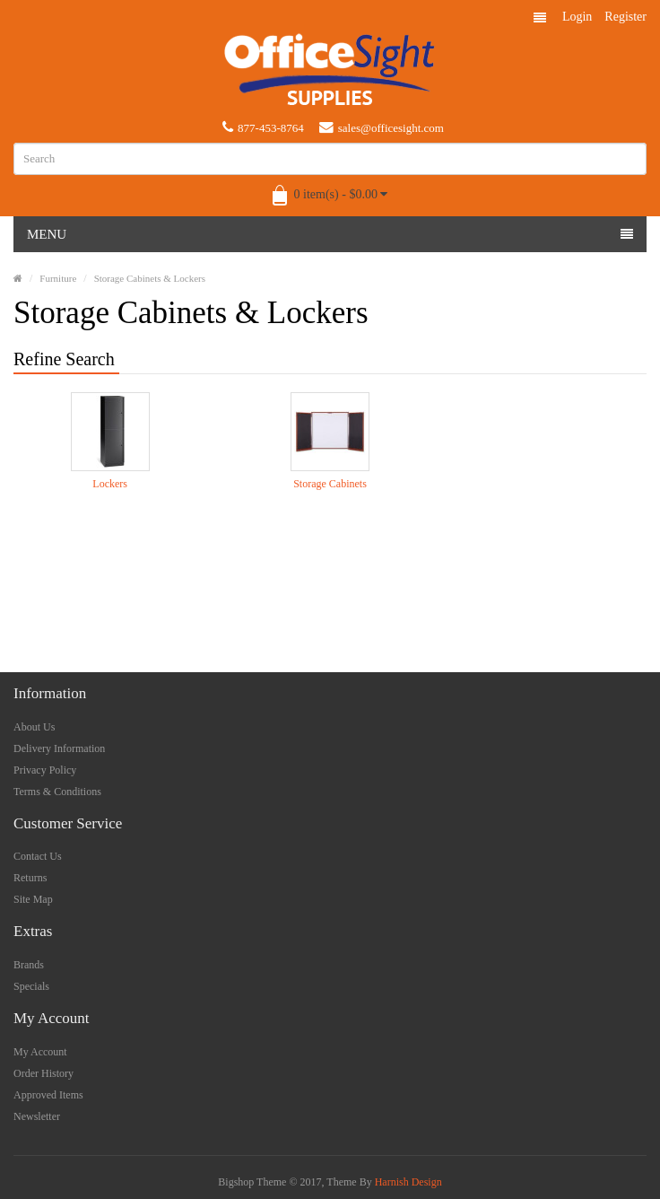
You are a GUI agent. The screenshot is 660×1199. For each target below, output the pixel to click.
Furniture (57, 278)
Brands (28, 964)
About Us (34, 727)
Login (577, 16)
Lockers (109, 483)
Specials (31, 986)
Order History (43, 1073)
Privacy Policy (44, 770)
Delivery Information (59, 748)
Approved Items (48, 1095)
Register (625, 16)
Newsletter (36, 1116)
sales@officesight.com (381, 127)
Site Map (33, 899)
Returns (30, 877)
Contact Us (37, 856)
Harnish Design (408, 1182)
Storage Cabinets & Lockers (149, 278)
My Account (40, 1052)
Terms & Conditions (57, 791)
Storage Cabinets (330, 483)
